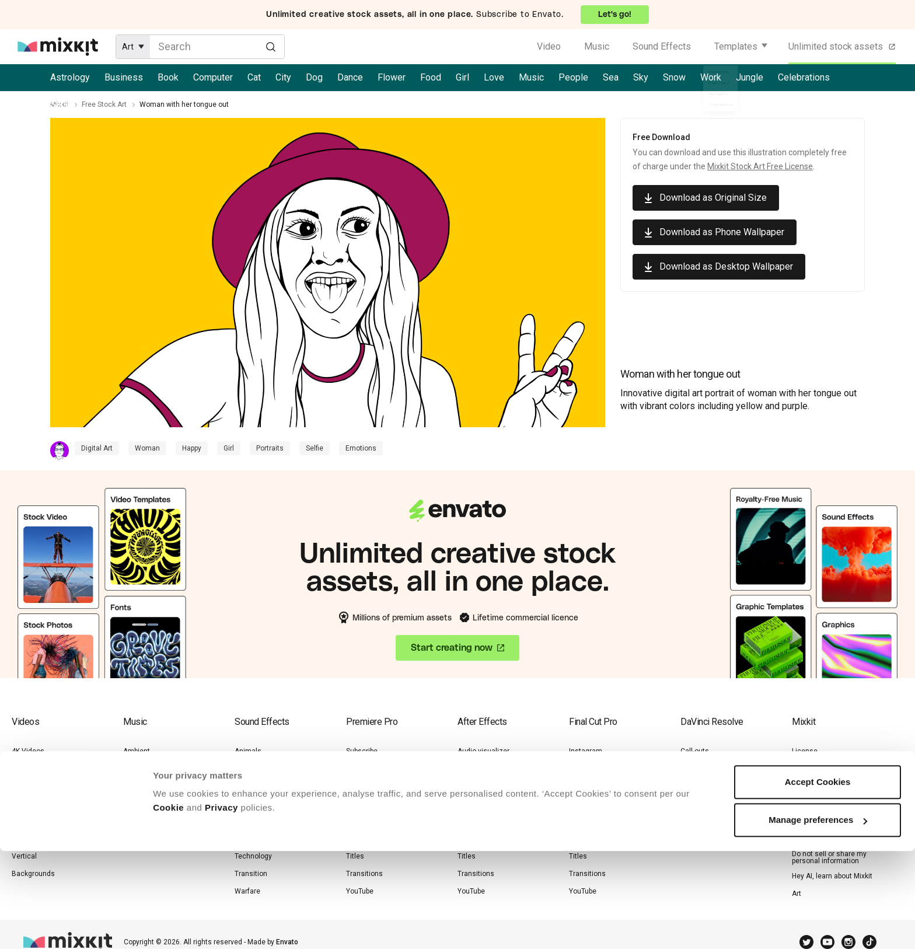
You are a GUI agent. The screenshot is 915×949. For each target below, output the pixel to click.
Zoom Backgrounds (44, 839)
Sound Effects (662, 46)
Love (494, 77)
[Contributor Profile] (62, 450)
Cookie (168, 905)
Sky (640, 77)
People (573, 77)
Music (596, 46)
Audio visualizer (483, 751)
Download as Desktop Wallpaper (726, 266)
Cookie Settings (817, 839)
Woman (147, 448)
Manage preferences (818, 918)
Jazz (131, 821)
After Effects (482, 721)
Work (710, 77)
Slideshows (364, 839)
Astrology (70, 77)
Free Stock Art (104, 104)
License (805, 751)
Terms (802, 769)
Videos (25, 721)
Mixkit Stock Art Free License (760, 166)
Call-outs (472, 769)
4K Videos (28, 751)
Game (244, 769)
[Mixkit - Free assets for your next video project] (58, 46)
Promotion (585, 821)
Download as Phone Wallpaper (721, 232)
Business (123, 77)
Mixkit (59, 104)
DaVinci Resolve (711, 721)
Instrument (252, 804)
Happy (191, 448)
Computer (213, 77)
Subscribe (362, 751)
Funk (130, 786)
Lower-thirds (366, 804)
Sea (611, 77)
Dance (350, 77)
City (283, 77)
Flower (392, 77)
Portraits (270, 448)
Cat (254, 77)
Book (168, 77)
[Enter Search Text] (217, 46)
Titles (689, 804)
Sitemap (805, 786)
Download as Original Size (713, 197)
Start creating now (452, 649)
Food (430, 77)
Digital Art (97, 448)
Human (246, 786)
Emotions (360, 448)
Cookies (805, 821)
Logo (354, 786)
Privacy (221, 905)
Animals (25, 821)
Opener (357, 821)
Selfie (314, 448)
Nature (22, 769)
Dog (314, 77)
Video (549, 46)
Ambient (136, 751)
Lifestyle (25, 786)
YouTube (694, 821)
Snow (674, 77)
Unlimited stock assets (842, 47)
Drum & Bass (144, 769)
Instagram (362, 769)
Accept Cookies (818, 880)
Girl (462, 77)
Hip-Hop (135, 804)
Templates (735, 46)
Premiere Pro (371, 721)
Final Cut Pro (593, 721)
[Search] (270, 46)
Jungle (749, 77)
